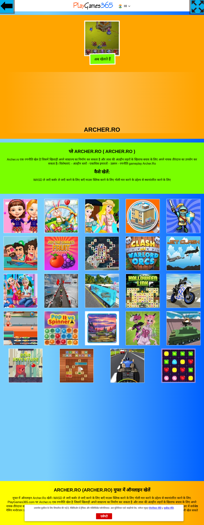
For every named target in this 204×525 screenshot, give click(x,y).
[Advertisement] (102, 98)
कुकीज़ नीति (169, 508)
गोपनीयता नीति (155, 508)
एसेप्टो (104, 516)
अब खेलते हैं (102, 58)
